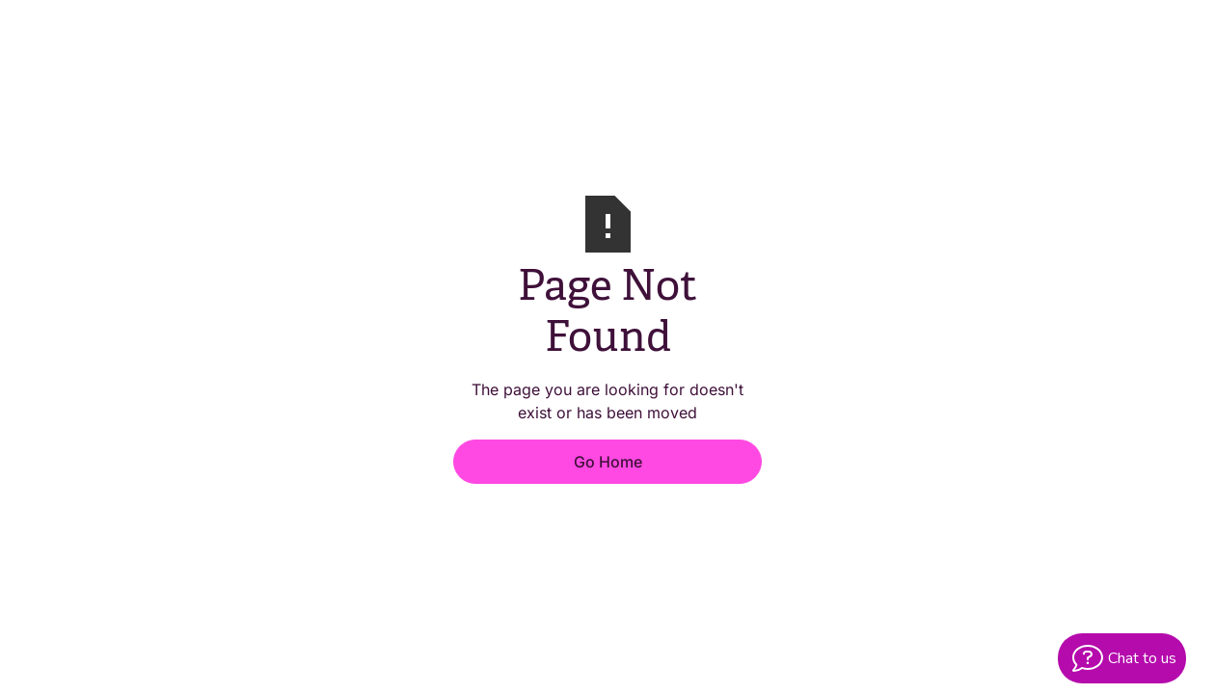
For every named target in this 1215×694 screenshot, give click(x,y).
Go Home (608, 461)
